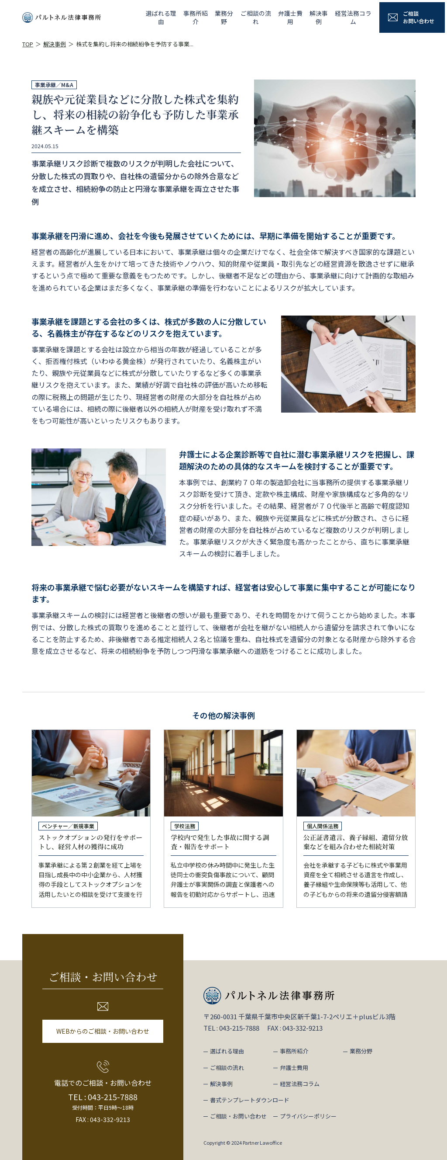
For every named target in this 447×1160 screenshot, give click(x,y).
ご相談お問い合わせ (418, 17)
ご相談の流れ (245, 17)
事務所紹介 (178, 17)
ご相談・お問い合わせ (238, 1116)
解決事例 (314, 17)
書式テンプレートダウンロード (249, 1100)
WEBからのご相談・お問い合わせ (102, 1031)
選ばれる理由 (140, 17)
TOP (27, 44)
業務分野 (209, 17)
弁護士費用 (282, 17)
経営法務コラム (352, 17)
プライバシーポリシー (308, 1116)
